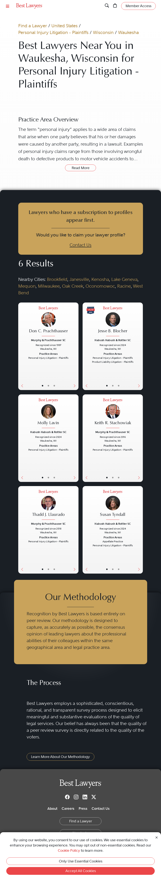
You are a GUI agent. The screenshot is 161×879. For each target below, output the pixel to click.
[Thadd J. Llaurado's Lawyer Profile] (48, 505)
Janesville (79, 279)
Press (83, 808)
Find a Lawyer (32, 25)
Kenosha (100, 279)
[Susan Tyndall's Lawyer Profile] (113, 505)
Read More (81, 168)
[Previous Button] (21, 346)
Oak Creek (72, 286)
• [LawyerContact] (54, 385)
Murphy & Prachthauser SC (48, 340)
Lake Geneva (124, 279)
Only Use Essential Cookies (80, 861)
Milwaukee (49, 286)
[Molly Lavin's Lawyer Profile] (48, 413)
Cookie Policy (69, 850)
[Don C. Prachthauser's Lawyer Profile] (48, 321)
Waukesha (128, 32)
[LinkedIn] (85, 797)
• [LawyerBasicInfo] (42, 385)
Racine (124, 286)
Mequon (27, 286)
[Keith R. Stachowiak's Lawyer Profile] (113, 413)
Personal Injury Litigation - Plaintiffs (53, 32)
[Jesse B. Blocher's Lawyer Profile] (113, 321)
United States (64, 25)
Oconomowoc (100, 286)
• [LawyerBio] (48, 385)
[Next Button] (75, 346)
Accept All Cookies (80, 871)
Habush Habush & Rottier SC (113, 340)
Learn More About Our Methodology (60, 757)
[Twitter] (93, 797)
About (52, 808)
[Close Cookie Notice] (156, 837)
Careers (68, 808)
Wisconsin (103, 32)
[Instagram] (76, 797)
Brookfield (57, 279)
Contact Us (80, 245)
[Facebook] (67, 797)
